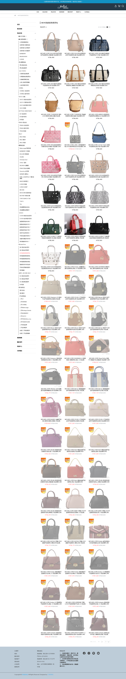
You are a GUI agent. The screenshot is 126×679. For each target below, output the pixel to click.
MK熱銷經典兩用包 (25, 253)
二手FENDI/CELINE (25, 322)
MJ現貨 (22, 284)
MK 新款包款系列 (24, 247)
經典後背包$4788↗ (25, 230)
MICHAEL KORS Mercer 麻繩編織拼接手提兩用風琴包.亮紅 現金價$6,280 (75, 389)
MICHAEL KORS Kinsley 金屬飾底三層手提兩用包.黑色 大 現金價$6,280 (75, 267)
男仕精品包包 (23, 65)
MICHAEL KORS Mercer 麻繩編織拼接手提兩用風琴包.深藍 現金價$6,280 (99, 389)
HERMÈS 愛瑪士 (24, 174)
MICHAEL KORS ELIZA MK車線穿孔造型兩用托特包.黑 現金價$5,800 (51, 206)
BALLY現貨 (23, 142)
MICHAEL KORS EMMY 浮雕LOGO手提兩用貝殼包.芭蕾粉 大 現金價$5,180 (75, 511)
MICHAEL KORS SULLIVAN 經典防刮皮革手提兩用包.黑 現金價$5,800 (75, 176)
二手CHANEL (23, 304)
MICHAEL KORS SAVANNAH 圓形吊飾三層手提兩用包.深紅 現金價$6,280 (99, 267)
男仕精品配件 (23, 68)
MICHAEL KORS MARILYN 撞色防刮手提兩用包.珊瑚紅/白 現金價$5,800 (99, 115)
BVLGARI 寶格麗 (24, 154)
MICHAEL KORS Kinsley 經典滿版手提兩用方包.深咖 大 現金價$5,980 (75, 572)
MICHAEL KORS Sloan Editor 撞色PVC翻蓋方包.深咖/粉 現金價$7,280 (99, 359)
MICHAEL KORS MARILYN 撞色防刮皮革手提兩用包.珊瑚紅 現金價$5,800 (75, 237)
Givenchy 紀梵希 (24, 171)
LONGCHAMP (23, 187)
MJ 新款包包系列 (24, 276)
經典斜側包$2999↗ (25, 224)
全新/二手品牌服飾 (25, 333)
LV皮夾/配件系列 (24, 85)
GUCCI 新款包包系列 (25, 99)
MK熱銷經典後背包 (25, 259)
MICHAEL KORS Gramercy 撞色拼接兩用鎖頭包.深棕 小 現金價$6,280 (51, 359)
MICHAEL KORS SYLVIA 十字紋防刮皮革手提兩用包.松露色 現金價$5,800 (75, 420)
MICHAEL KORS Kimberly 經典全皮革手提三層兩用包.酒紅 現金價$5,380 (99, 633)
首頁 (38, 12)
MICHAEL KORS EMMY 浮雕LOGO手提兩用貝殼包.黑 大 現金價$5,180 (99, 511)
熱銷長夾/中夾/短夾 (25, 264)
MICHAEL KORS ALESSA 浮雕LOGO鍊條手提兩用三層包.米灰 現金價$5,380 (75, 542)
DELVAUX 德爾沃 (24, 165)
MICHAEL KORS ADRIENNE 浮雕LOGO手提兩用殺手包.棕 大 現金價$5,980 (75, 603)
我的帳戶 (16, 659)
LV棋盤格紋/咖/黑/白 (25, 76)
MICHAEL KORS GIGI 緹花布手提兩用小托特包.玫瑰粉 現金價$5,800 (51, 176)
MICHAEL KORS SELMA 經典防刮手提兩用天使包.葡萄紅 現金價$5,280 (51, 511)
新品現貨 (45, 12)
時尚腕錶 (22, 270)
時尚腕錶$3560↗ (25, 241)
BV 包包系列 (23, 114)
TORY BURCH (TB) (25, 198)
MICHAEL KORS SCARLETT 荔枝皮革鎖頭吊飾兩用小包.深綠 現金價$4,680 (51, 237)
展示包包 (22, 290)
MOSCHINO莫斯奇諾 (25, 193)
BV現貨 (22, 119)
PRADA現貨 (23, 131)
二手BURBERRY (24, 313)
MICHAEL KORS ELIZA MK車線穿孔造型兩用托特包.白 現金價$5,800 (51, 267)
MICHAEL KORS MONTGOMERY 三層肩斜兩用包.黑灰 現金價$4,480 (75, 633)
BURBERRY (23, 53)
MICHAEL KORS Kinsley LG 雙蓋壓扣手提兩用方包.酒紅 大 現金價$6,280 (51, 603)
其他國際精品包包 (24, 207)
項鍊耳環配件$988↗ (25, 238)
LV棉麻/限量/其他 (24, 79)
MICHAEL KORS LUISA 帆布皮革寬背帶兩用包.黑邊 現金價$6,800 (99, 84)
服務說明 (16, 667)
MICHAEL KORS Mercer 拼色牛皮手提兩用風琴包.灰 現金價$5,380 (51, 328)
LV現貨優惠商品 (24, 42)
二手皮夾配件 (23, 327)
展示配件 (22, 293)
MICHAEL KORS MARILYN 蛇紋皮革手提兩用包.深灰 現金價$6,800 (99, 206)
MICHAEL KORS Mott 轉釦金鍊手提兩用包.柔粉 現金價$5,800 (99, 450)
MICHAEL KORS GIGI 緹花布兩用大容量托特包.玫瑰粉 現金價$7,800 (51, 145)
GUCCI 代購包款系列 (25, 102)
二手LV (21, 299)
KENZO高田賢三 (24, 181)
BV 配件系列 (23, 116)
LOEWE (22, 59)
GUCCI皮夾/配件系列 (25, 105)
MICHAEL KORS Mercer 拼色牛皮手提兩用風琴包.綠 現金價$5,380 (99, 298)
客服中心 (78, 12)
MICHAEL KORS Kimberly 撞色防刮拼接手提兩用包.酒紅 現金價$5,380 (51, 633)
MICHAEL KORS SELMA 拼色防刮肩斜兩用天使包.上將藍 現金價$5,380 (99, 481)
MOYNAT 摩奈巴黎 (25, 195)
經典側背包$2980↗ (25, 227)
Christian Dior (23, 160)
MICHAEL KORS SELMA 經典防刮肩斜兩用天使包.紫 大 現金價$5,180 (51, 450)
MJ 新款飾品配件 (24, 282)
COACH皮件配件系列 (26, 218)
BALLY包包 (23, 137)
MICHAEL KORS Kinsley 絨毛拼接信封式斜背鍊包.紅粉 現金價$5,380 (99, 542)
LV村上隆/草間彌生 (25, 82)
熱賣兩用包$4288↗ (25, 221)
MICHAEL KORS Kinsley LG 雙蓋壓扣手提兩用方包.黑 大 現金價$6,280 (99, 572)
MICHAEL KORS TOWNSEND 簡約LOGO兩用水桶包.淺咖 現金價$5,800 (51, 115)
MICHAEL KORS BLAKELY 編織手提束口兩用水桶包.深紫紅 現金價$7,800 (51, 420)
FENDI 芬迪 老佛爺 (25, 168)
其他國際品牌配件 (24, 210)
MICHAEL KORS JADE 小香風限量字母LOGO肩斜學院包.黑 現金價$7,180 (75, 145)
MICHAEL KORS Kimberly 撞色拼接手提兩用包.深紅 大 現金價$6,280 (99, 603)
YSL (21, 204)
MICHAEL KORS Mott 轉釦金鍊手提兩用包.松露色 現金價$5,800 (75, 450)
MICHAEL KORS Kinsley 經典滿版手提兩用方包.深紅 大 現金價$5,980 (51, 572)
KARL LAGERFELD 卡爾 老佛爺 (27, 177)
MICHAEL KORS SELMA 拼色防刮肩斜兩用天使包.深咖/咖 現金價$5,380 (51, 481)
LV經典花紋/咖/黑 (24, 73)
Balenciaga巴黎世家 (25, 148)
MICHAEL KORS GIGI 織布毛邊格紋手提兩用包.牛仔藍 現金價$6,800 (99, 54)
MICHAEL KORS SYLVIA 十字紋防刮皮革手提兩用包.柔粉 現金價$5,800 (99, 420)
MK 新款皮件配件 (24, 250)
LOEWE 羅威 (23, 184)
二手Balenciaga (24, 307)
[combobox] (43, 27)
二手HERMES (23, 302)
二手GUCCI (23, 316)
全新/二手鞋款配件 (25, 330)
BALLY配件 (23, 139)
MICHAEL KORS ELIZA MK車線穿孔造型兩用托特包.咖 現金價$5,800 (99, 176)
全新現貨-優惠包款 (25, 45)
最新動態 (61, 12)
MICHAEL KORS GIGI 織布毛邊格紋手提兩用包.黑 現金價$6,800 (51, 84)
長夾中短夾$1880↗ (25, 233)
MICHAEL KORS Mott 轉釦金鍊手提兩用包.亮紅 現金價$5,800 (75, 481)
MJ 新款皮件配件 (24, 279)
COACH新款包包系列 (26, 215)
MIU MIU (22, 190)
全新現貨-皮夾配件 (25, 48)
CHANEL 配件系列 (25, 94)
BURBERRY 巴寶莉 (25, 151)
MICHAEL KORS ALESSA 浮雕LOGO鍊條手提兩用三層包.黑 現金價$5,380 (51, 542)
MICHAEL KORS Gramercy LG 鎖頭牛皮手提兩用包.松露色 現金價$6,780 (51, 298)
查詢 (15, 653)
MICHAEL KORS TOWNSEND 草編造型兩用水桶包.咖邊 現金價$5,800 (75, 115)
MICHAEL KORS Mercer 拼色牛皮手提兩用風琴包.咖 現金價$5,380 (75, 328)
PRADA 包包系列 (24, 125)
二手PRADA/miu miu (25, 319)
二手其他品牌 (23, 325)
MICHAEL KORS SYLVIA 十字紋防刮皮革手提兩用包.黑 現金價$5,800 (75, 298)
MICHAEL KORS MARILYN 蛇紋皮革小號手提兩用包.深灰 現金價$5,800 (75, 206)
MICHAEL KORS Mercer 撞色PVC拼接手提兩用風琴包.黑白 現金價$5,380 (99, 328)
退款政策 (16, 661)
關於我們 (70, 12)
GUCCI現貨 (23, 108)
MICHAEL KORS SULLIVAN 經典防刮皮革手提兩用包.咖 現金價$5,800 (75, 54)
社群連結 (87, 12)
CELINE (22, 157)
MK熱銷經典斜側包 (25, 261)
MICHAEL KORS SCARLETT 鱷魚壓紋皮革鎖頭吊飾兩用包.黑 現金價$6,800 (99, 237)
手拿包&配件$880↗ (25, 236)
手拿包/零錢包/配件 (25, 267)
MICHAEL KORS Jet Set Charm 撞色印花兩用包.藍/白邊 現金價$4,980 (99, 145)
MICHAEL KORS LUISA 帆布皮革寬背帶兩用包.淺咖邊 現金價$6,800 (75, 84)
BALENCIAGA (23, 56)
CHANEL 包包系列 (25, 91)
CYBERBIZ (50, 674)
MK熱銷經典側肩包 (25, 256)
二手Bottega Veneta (25, 310)
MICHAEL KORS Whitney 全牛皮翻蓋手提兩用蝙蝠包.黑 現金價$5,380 (51, 389)
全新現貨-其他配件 (25, 51)
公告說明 (16, 664)
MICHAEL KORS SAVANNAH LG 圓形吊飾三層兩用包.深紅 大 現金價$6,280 (75, 359)
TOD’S (21, 201)
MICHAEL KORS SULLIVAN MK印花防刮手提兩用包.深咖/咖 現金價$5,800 (51, 54)
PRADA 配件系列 (24, 128)
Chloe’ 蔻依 (23, 162)
